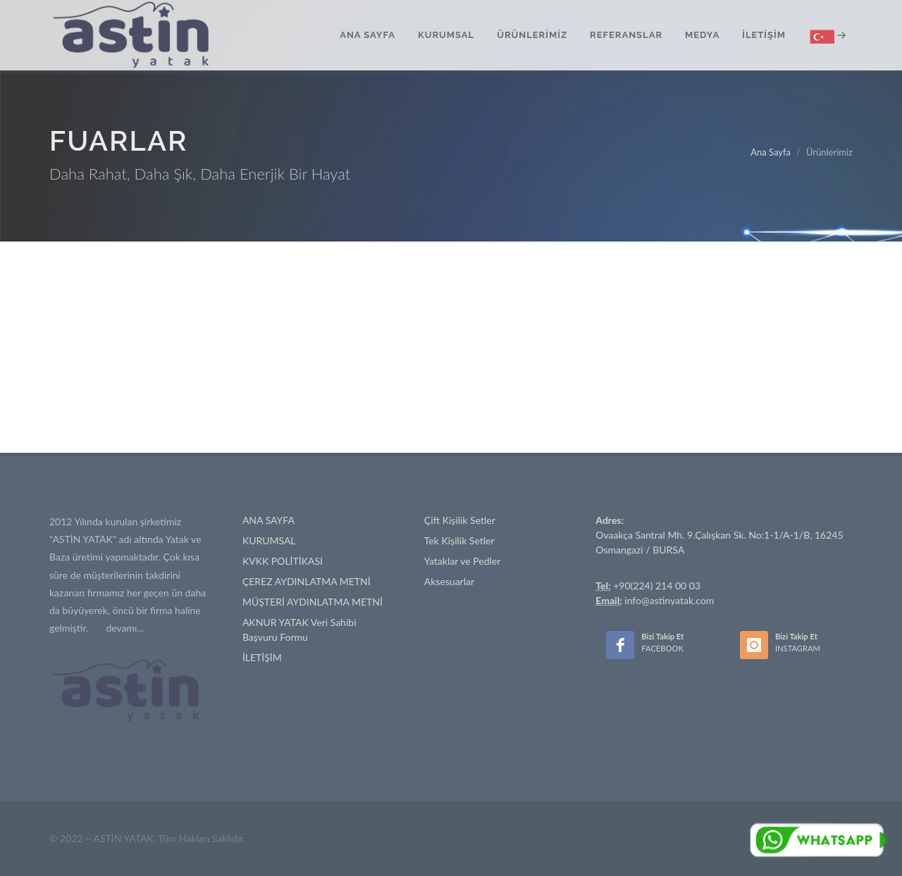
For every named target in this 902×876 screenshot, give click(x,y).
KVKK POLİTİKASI (282, 561)
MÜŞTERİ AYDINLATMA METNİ (312, 602)
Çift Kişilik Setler (459, 520)
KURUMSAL (269, 540)
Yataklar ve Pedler (462, 561)
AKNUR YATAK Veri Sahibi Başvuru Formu (299, 629)
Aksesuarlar (449, 581)
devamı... (125, 628)
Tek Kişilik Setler (459, 540)
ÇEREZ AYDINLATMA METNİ (306, 581)
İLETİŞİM (262, 657)
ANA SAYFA (268, 520)
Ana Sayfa (770, 152)
